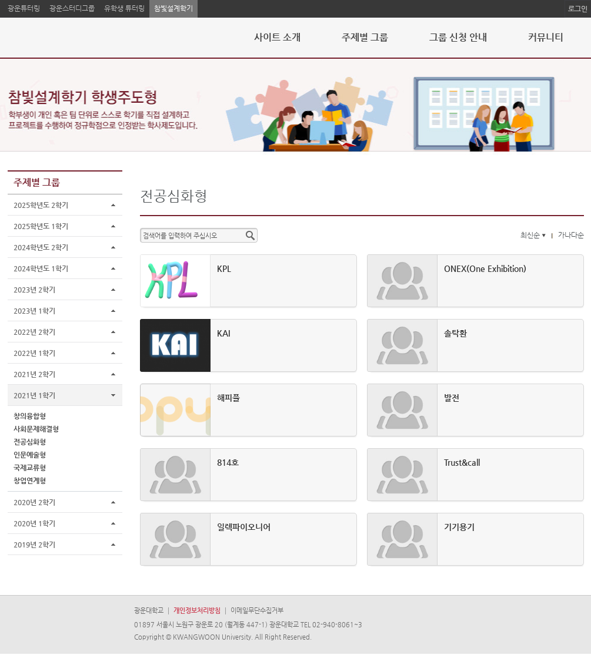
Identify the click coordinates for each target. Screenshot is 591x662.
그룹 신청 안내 (458, 37)
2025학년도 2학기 (41, 205)
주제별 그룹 (365, 37)
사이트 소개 (277, 37)
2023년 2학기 (34, 289)
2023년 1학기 (34, 311)
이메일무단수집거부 (257, 610)
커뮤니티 (545, 37)
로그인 (577, 9)
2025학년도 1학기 (41, 226)
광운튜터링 (24, 8)
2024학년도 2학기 (41, 247)
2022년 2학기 (34, 332)
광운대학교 (148, 610)
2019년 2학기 (34, 544)
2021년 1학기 (34, 395)
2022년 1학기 (34, 353)
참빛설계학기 (173, 8)
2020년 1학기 (34, 523)
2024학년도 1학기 (41, 268)
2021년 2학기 (34, 374)
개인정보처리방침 (197, 610)
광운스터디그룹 (72, 8)
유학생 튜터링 (124, 8)
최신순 (534, 235)
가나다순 (571, 235)
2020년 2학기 (34, 502)
